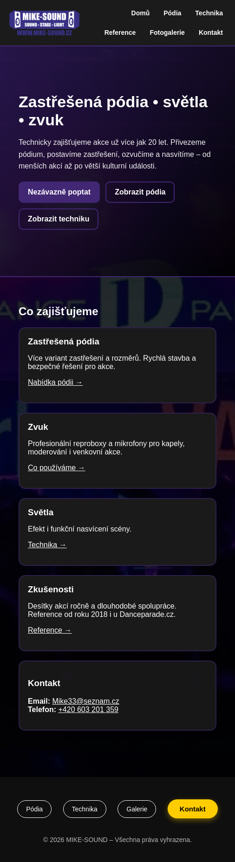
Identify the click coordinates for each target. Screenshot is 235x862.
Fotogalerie (167, 32)
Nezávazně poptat (59, 192)
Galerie (136, 809)
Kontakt (211, 32)
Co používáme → (56, 468)
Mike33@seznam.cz (85, 701)
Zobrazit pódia (140, 192)
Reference (120, 32)
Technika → (47, 545)
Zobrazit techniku (58, 219)
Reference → (50, 630)
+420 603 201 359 (88, 709)
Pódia (172, 13)
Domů (140, 13)
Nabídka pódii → (55, 382)
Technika (209, 13)
